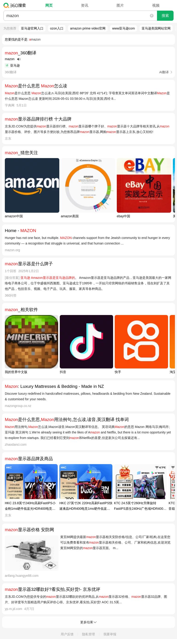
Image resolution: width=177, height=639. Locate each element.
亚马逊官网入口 (32, 28)
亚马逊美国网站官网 (156, 28)
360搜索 (15, 5)
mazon (35, 39)
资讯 (84, 5)
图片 (120, 5)
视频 (156, 5)
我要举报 (109, 634)
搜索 (165, 16)
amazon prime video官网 (88, 28)
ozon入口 (56, 28)
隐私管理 (88, 634)
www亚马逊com (123, 28)
